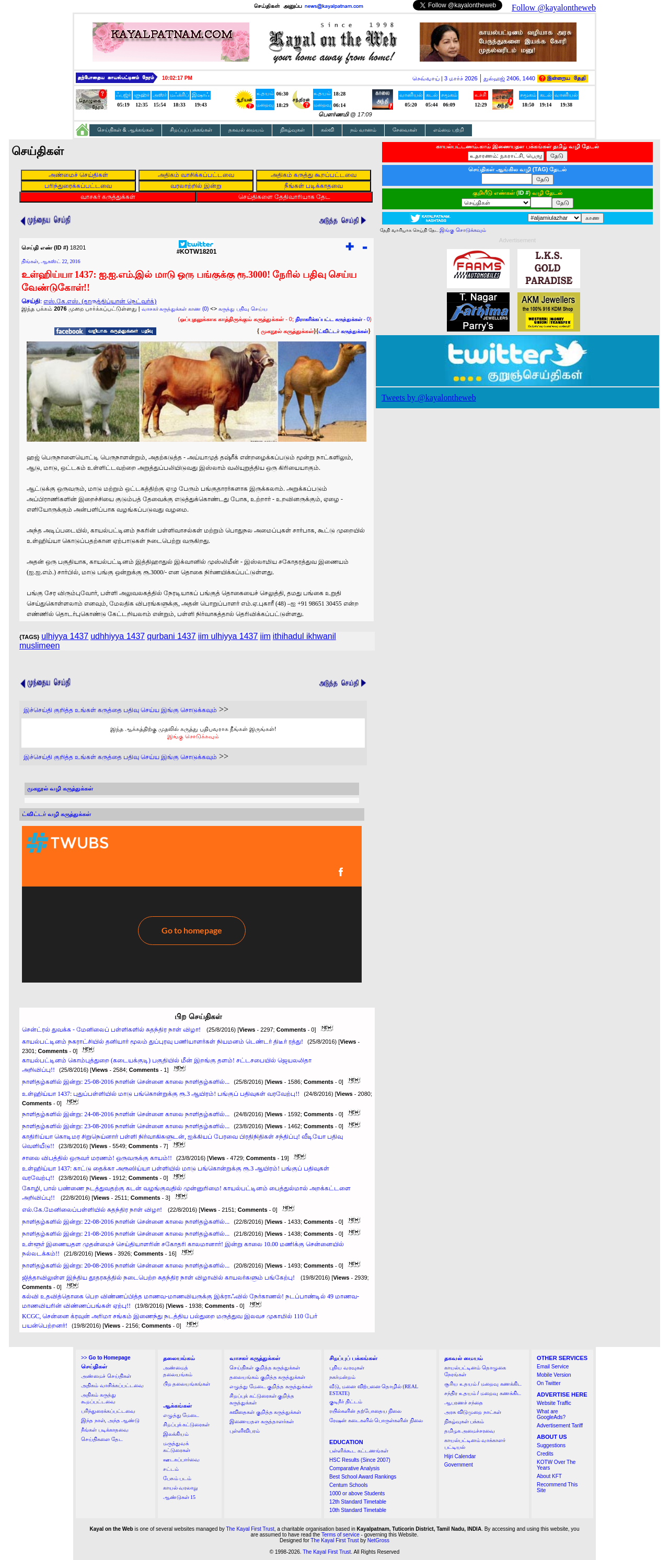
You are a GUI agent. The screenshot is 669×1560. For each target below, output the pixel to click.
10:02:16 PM (177, 78)
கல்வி (327, 130)
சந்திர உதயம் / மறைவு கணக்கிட (482, 1393)
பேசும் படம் (177, 1478)
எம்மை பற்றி (448, 130)
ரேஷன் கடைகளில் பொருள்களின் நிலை (376, 1420)
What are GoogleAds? (551, 1414)
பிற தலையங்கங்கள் (187, 1384)
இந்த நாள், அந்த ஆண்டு (110, 1420)
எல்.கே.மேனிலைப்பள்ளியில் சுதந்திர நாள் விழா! (93, 1209)
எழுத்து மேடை (181, 1415)
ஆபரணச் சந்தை (463, 1402)
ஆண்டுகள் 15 (179, 1497)
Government (458, 1465)
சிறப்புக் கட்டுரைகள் (186, 1424)
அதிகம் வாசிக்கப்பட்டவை (112, 1385)
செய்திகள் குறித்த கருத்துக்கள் (264, 1367)
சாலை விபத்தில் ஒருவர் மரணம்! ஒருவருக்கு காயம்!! (97, 1158)
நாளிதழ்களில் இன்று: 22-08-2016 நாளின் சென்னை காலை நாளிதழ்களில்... (125, 1221)
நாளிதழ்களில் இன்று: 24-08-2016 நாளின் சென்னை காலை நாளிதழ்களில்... (125, 1114)
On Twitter (548, 1383)
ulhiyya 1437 (64, 636)
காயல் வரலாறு (180, 1488)
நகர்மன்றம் (342, 1377)
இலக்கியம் (176, 1434)
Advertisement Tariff (560, 1425)
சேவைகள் (405, 130)
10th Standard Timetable (357, 1510)
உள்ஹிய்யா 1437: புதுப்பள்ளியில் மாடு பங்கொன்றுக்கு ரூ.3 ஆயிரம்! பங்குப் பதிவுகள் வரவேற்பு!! (160, 1093)
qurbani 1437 (171, 636)
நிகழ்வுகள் (292, 130)
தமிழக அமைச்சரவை (469, 1431)
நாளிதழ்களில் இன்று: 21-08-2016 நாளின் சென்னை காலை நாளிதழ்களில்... (125, 1233)
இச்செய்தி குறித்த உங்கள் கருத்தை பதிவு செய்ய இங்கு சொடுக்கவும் (120, 710)
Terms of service (340, 1535)
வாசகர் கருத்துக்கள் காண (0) (175, 309)
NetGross (378, 1540)
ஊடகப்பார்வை (181, 1459)
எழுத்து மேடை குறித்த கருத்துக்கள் (271, 1386)
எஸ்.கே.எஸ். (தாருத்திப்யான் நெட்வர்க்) (99, 301)
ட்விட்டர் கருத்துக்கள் (343, 331)
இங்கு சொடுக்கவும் (193, 736)
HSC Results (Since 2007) (359, 1460)
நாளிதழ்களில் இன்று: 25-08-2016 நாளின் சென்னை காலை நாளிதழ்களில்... (125, 1081)
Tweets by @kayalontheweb (429, 397)
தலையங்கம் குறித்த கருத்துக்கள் (267, 1377)
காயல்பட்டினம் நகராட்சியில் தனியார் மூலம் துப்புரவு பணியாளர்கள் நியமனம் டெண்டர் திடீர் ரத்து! (162, 1041)
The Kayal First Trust (250, 1529)
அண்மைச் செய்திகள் (106, 1376)
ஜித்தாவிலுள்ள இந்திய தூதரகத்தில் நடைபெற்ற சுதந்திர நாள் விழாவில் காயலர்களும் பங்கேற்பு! (159, 1277)
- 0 (332, 319)
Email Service (553, 1366)
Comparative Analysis (354, 1468)
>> (105, 1358)
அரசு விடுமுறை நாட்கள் (472, 1412)
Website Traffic (554, 1403)
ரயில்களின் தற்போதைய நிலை (365, 1411)
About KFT (549, 1476)
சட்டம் (171, 1469)
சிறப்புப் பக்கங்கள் (191, 130)
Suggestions (551, 1445)
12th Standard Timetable (357, 1502)
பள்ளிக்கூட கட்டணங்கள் (358, 1450)
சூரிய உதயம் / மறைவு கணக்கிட (483, 1384)
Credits (545, 1454)
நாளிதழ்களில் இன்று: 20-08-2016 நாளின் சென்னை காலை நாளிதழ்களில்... (125, 1265)
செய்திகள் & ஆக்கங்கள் (125, 130)
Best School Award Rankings (362, 1477)
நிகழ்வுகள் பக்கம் (464, 1421)
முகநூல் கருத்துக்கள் (287, 331)
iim (265, 636)
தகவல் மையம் (246, 130)
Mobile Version (554, 1375)
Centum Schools (348, 1485)
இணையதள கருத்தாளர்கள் (261, 1421)
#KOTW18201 (197, 248)
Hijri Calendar (460, 1456)
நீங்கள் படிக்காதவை (105, 1430)
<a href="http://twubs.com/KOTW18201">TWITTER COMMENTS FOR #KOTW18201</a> (192, 904)
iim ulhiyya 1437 (228, 636)
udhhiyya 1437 (117, 636)
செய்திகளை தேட (102, 1439)
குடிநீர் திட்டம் (345, 1401)
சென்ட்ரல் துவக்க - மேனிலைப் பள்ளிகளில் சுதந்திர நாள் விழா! (112, 1029)
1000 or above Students (357, 1493)
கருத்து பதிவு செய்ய (243, 309)
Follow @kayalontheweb (554, 7)
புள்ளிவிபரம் (244, 1431)
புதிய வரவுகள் (346, 1367)
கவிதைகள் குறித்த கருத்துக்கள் (265, 1412)
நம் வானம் (363, 130)
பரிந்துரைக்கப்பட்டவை (108, 1411)
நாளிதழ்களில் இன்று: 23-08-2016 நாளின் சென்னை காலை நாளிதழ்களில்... (125, 1126)
